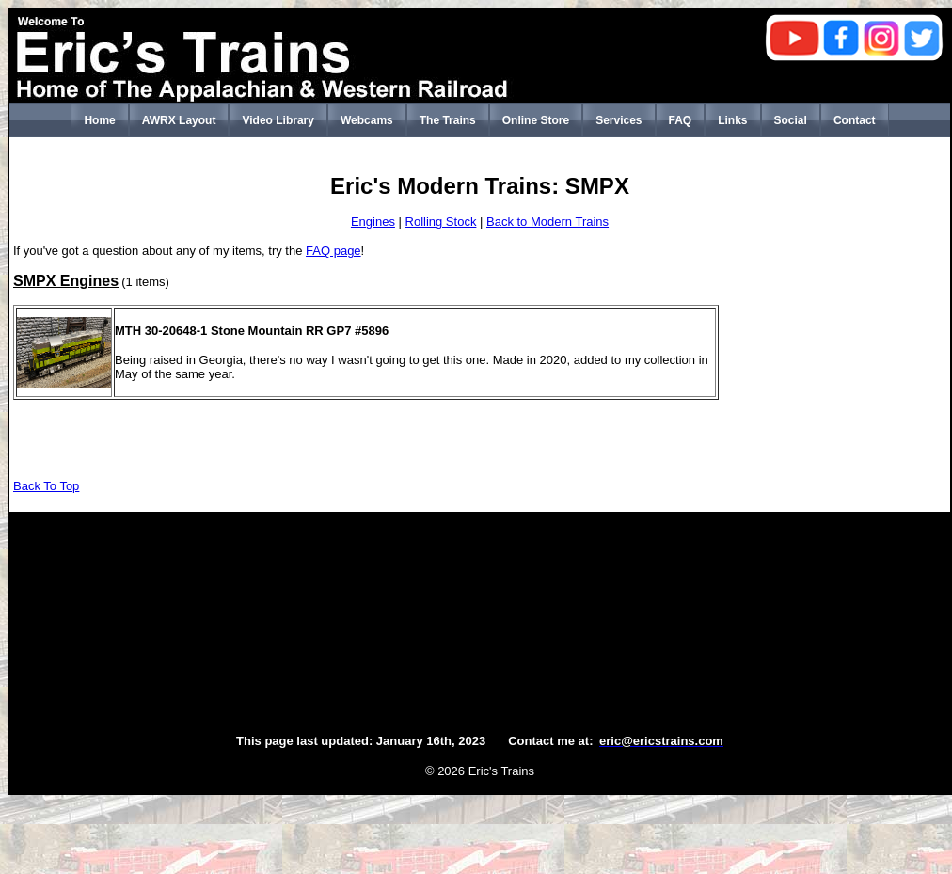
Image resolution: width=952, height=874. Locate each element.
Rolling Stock (441, 222)
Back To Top (46, 486)
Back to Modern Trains (547, 222)
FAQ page (333, 251)
